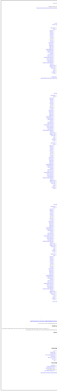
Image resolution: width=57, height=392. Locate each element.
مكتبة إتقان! (53, 72)
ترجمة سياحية (51, 40)
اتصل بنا (53, 73)
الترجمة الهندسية (50, 42)
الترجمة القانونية (54, 335)
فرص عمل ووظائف (52, 66)
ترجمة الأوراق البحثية (50, 61)
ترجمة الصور (51, 64)
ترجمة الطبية (51, 34)
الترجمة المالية (54, 339)
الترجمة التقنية (51, 46)
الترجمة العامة (51, 48)
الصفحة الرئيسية (52, 28)
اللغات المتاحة (53, 68)
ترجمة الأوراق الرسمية (49, 60)
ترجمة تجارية (51, 38)
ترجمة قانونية (51, 32)
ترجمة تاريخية (51, 36)
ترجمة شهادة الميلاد (50, 54)
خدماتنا (54, 29)
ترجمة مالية (51, 33)
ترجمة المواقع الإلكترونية (49, 49)
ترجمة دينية (51, 41)
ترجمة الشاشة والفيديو (49, 50)
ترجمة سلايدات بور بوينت (49, 58)
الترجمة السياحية (54, 336)
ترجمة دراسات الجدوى (50, 56)
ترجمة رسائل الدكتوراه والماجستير (48, 57)
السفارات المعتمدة (52, 65)
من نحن (54, 69)
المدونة (53, 70)
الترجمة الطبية (54, 337)
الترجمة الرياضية (50, 44)
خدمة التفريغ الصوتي (50, 52)
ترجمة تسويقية (50, 45)
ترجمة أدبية (51, 37)
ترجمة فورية (51, 53)
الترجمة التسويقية (54, 343)
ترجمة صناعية (51, 30)
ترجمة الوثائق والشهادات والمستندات (47, 62)
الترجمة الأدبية (54, 340)
